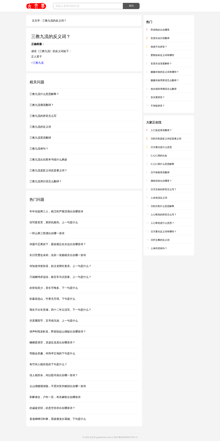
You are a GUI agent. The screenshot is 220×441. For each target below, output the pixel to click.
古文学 (36, 20)
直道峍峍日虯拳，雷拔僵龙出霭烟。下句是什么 (58, 419)
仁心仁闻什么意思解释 (162, 163)
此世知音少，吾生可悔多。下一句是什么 (54, 288)
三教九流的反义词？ (54, 20)
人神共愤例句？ (159, 248)
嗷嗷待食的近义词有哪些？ (165, 71)
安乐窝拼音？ (158, 97)
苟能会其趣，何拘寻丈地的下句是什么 (52, 353)
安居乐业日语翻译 (160, 38)
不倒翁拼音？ (158, 105)
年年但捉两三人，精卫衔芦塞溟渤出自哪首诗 (56, 211)
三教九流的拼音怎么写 (43, 116)
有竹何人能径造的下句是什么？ (48, 364)
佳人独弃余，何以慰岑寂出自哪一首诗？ (54, 375)
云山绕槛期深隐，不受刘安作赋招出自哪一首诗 (58, 386)
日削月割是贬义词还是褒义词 (166, 138)
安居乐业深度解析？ (161, 63)
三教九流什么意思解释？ (44, 94)
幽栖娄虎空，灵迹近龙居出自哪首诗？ (52, 342)
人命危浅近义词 (159, 197)
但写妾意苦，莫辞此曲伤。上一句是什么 (54, 222)
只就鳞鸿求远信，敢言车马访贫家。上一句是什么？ (60, 277)
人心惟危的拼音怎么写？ (164, 214)
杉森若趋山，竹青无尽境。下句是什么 (52, 299)
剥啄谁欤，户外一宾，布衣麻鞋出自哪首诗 (55, 397)
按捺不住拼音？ (159, 46)
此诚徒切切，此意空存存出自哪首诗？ (52, 408)
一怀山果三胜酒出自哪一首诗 (47, 233)
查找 (131, 5)
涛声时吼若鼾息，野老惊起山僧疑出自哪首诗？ (58, 331)
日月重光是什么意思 (161, 147)
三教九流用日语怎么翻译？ (46, 181)
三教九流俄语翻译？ (42, 105)
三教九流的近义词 (40, 127)
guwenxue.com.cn (104, 437)
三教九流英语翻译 (40, 137)
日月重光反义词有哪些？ (164, 231)
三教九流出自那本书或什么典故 (48, 159)
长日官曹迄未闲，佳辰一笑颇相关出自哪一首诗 (58, 255)
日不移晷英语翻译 (160, 172)
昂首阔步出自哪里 (160, 29)
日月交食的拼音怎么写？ (164, 189)
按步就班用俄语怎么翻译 (164, 88)
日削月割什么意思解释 (162, 206)
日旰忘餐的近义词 (160, 239)
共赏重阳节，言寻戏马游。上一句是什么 (54, 320)
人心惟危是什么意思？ (162, 222)
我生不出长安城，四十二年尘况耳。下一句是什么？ (60, 309)
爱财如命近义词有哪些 (162, 55)
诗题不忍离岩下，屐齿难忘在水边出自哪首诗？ (58, 244)
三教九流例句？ (39, 148)
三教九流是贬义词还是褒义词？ (48, 170)
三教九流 (38, 63)
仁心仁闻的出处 (159, 155)
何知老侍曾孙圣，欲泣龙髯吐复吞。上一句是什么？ (60, 266)
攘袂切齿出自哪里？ (161, 180)
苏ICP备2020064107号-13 (125, 437)
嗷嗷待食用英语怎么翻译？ (165, 80)
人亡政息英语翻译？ (161, 130)
